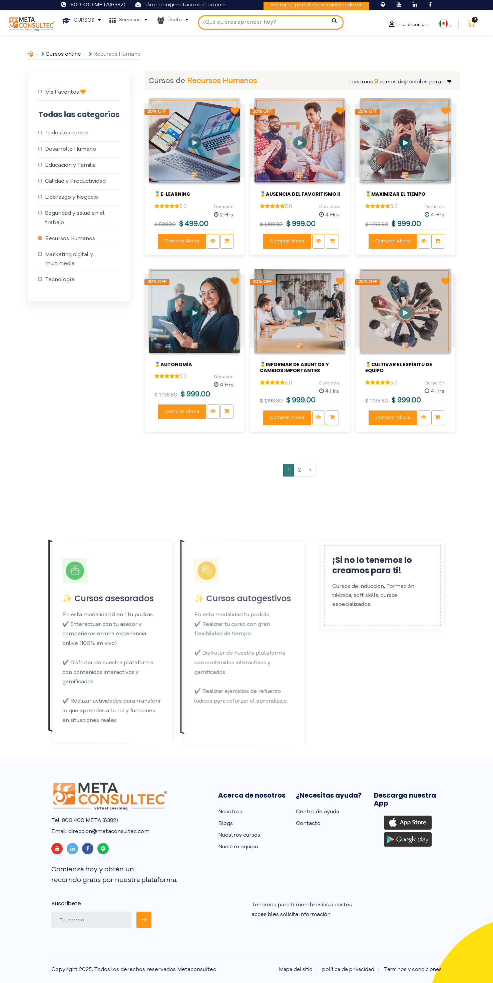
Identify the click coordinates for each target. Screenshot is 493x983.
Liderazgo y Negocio (71, 197)
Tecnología (59, 279)
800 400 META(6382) (98, 5)
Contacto (308, 823)
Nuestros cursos (239, 835)
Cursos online (63, 54)
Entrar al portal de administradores (316, 5)
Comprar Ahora (181, 241)
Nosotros (230, 812)
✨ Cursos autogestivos (230, 598)
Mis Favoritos (65, 92)
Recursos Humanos (70, 238)
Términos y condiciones (413, 969)
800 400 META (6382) (89, 820)
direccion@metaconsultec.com (185, 5)
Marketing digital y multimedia (69, 259)
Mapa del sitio (296, 969)
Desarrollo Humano (70, 149)
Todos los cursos (66, 133)
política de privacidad (348, 969)
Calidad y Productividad (75, 181)
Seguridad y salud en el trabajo (75, 218)
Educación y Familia (70, 165)
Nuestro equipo (238, 847)
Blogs (225, 823)
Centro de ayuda (317, 812)
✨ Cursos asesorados (96, 598)
